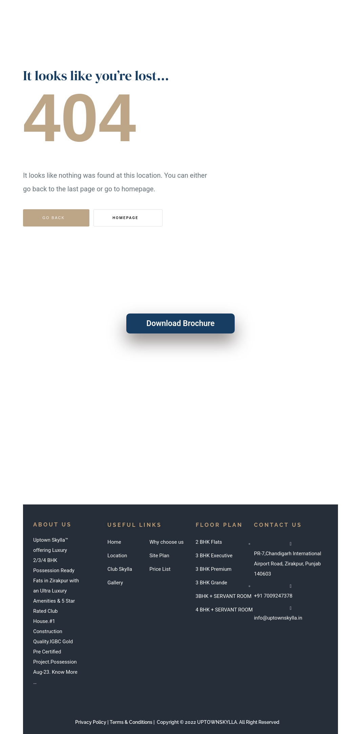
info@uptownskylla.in (168, 429)
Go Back (53, 218)
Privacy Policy (90, 722)
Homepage (126, 218)
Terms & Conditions (131, 722)
